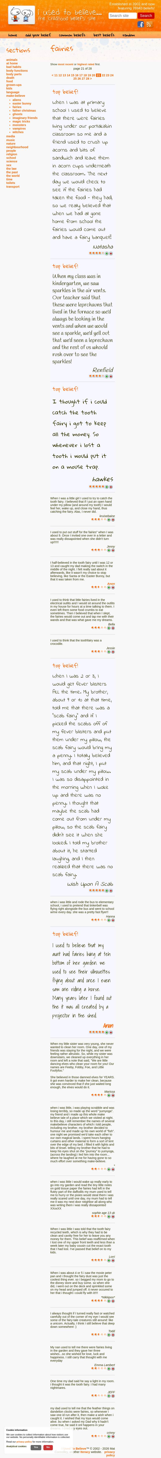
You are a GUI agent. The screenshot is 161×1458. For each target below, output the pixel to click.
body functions (17, 70)
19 (89, 75)
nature (11, 143)
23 (107, 75)
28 (87, 78)
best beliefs (103, 35)
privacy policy (109, 1453)
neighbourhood (17, 147)
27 (83, 78)
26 (79, 78)
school (11, 157)
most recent (65, 64)
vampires (19, 128)
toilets (10, 183)
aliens (17, 100)
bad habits (13, 67)
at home (12, 63)
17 (81, 75)
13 (64, 75)
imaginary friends (25, 118)
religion (11, 154)
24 (111, 75)
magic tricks (21, 121)
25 (75, 78)
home (12, 35)
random (129, 35)
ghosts (17, 114)
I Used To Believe (74, 1448)
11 (56, 75)
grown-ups (14, 85)
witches (18, 132)
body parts (14, 74)
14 (68, 75)
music (10, 140)
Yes (36, 1447)
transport (12, 186)
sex (8, 165)
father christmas (24, 110)
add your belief (38, 35)
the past (12, 172)
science (11, 161)
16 (76, 75)
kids (9, 88)
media (10, 136)
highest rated (86, 64)
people (11, 150)
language (12, 92)
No (48, 1447)
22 (103, 75)
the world (13, 175)
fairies (17, 107)
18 (85, 75)
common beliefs (72, 35)
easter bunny (22, 103)
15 (72, 75)
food (9, 81)
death (10, 77)
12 (60, 75)
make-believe (15, 95)
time (9, 179)
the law (11, 168)
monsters (19, 125)
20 (93, 75)
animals (11, 59)
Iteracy (85, 1452)
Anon (111, 583)
